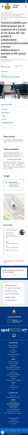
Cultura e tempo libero (13, 363)
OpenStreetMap (21, 219)
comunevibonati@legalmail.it (13, 409)
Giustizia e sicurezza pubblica (13, 374)
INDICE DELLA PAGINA (6, 104)
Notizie (13, 385)
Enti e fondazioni (13, 351)
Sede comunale (13, 182)
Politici (13, 353)
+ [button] (5, 196)
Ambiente (13, 378)
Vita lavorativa (13, 365)
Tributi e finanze (13, 376)
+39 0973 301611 (13, 407)
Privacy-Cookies (5, 430)
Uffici (13, 349)
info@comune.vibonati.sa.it (13, 411)
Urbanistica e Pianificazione (13, 369)
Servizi (13, 359)
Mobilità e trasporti (13, 373)
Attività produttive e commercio (13, 367)
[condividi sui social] (4, 71)
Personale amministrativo (13, 354)
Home (2, 13)
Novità (6, 13)
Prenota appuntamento (13, 418)
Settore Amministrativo (11, 230)
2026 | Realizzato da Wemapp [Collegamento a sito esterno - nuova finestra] (14, 434)
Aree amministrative (13, 345)
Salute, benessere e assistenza (13, 380)
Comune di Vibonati (16, 6)
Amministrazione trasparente (13, 397)
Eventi (13, 389)
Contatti (13, 400)
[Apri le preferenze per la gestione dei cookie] (2, 432)
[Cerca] (25, 6)
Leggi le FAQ (13, 420)
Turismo (13, 371)
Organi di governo (13, 347)
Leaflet (16, 219)
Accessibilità (13, 423)
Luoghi (13, 356)
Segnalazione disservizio (13, 422)
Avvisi (10, 13)
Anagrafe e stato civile (13, 361)
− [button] (5, 198)
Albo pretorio (13, 395)
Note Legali (13, 430)
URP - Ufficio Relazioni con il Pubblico (13, 413)
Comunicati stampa (13, 387)
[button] (26, 1)
